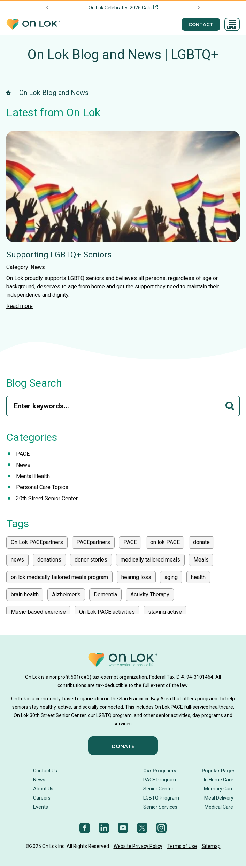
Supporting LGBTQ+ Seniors (59, 255)
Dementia (105, 594)
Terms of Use (182, 846)
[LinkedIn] (104, 828)
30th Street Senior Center (47, 498)
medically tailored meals (150, 559)
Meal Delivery (218, 798)
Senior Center (158, 789)
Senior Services (160, 807)
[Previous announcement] (47, 7)
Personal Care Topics (42, 487)
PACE (23, 454)
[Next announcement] (198, 7)
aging (171, 577)
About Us (43, 789)
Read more (19, 306)
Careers (42, 798)
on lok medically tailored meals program (59, 577)
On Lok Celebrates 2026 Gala (120, 7)
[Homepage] (33, 24)
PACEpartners (93, 542)
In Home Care (218, 779)
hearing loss (136, 577)
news (17, 559)
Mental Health (33, 476)
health (198, 577)
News (38, 267)
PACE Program (159, 779)
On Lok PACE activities (107, 612)
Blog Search (34, 383)
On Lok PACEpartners (37, 542)
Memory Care (219, 789)
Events (40, 807)
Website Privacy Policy (138, 846)
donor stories (91, 559)
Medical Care (219, 807)
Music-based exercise (38, 612)
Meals (201, 559)
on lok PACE (165, 542)
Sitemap (211, 846)
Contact (201, 24)
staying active (165, 612)
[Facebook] (84, 828)
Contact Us (45, 770)
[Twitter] (142, 828)
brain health (25, 594)
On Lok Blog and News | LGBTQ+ (123, 54)
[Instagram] (161, 828)
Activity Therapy (149, 594)
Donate (123, 746)
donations (49, 559)
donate (201, 542)
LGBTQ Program (161, 798)
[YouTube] (123, 828)
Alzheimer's (66, 594)
